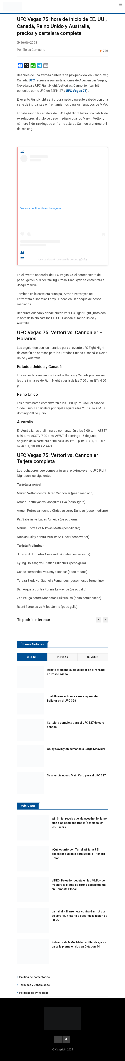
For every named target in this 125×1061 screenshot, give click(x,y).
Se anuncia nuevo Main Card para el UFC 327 (76, 775)
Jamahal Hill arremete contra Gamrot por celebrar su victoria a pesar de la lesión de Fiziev (79, 916)
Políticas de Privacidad (34, 992)
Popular (62, 657)
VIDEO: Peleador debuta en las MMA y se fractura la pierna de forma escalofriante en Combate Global (79, 885)
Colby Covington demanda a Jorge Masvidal (76, 749)
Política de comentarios (34, 977)
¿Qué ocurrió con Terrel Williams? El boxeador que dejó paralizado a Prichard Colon (78, 854)
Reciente (32, 657)
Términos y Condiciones (34, 985)
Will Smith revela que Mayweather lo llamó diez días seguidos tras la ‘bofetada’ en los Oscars (79, 823)
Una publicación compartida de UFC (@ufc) (62, 259)
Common (92, 657)
